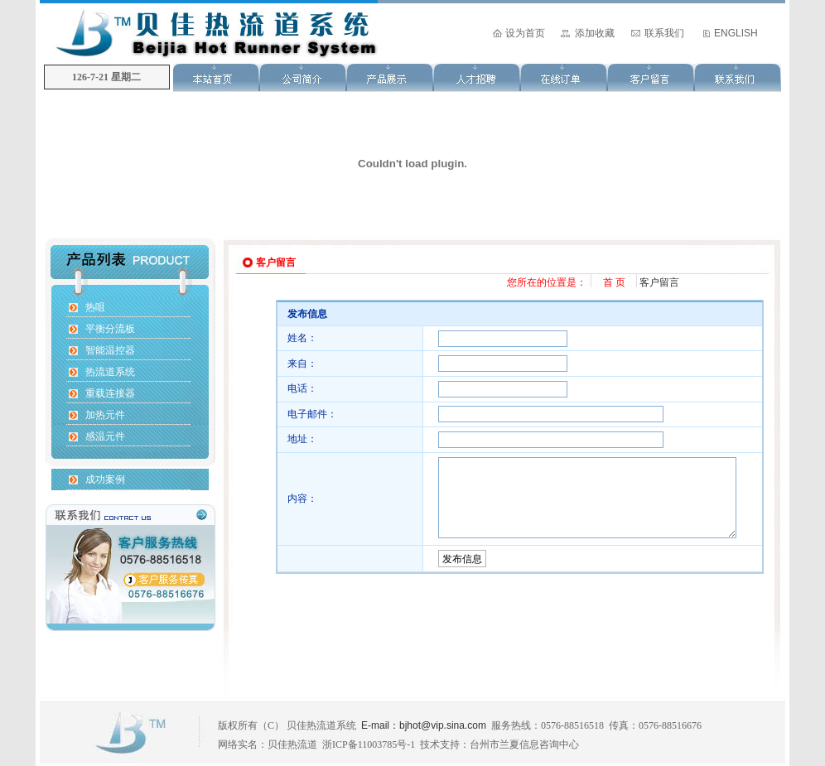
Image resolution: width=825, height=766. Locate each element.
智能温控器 (110, 350)
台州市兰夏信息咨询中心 (524, 744)
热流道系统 (110, 372)
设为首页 (525, 33)
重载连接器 (110, 393)
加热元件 (105, 415)
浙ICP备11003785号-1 (368, 744)
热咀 (95, 307)
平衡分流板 (110, 329)
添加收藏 (595, 33)
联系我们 (664, 33)
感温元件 (105, 436)
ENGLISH (736, 33)
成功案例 (105, 479)
